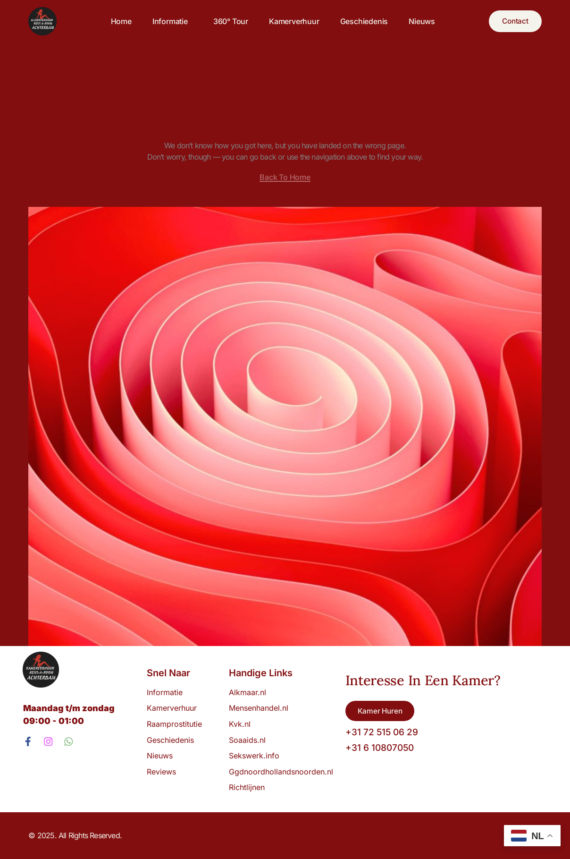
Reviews (161, 771)
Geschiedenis (361, 21)
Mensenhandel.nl (258, 708)
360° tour (227, 21)
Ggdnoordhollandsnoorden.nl (281, 771)
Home (118, 21)
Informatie (170, 21)
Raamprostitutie (174, 724)
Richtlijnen (247, 787)
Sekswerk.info (256, 755)
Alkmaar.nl (247, 692)
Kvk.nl (240, 724)
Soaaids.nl (247, 740)
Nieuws (419, 21)
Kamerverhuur (291, 21)
